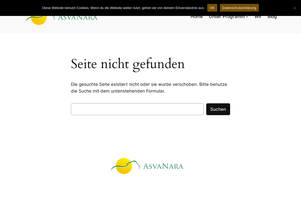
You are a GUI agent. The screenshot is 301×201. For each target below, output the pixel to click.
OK (212, 8)
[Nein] (294, 8)
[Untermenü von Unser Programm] (247, 16)
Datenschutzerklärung (239, 8)
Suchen (218, 109)
